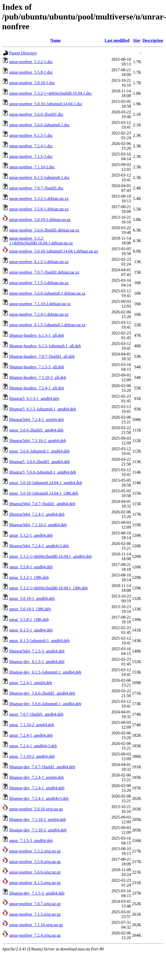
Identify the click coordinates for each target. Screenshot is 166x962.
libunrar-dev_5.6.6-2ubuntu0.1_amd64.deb (45, 704)
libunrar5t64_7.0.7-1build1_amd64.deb (42, 504)
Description (152, 40)
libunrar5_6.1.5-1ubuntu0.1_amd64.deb (42, 409)
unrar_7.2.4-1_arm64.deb (30, 682)
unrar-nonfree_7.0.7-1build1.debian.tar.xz (44, 272)
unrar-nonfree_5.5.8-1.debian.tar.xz (39, 209)
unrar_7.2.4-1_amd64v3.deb (33, 746)
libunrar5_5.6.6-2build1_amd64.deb (39, 461)
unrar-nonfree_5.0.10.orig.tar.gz (36, 809)
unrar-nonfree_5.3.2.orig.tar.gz (35, 851)
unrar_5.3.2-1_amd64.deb (31, 535)
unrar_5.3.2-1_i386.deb (29, 577)
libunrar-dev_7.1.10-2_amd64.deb (38, 830)
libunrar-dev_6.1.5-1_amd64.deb (37, 661)
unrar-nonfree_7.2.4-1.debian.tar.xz (39, 314)
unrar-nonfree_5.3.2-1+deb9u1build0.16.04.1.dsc (50, 93)
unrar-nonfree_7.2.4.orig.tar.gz (35, 935)
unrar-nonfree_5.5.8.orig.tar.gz (35, 861)
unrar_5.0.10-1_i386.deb (30, 609)
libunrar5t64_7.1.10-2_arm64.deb (37, 440)
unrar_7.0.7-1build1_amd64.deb (36, 714)
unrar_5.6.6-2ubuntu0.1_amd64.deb (39, 451)
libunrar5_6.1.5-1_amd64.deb (34, 398)
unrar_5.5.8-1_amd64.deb (31, 567)
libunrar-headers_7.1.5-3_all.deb (36, 367)
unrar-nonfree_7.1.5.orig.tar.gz (35, 914)
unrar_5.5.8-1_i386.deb (29, 619)
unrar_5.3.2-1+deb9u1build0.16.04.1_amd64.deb (50, 556)
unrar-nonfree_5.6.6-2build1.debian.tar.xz (44, 230)
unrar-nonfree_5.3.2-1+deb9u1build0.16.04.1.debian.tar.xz (41, 240)
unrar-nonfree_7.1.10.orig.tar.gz (36, 925)
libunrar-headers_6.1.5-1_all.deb (36, 335)
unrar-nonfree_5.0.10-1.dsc (32, 83)
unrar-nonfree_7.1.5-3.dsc (31, 156)
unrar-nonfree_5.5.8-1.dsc (31, 72)
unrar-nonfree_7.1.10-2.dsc (32, 167)
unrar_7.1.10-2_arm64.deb (31, 725)
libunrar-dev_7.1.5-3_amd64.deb (37, 893)
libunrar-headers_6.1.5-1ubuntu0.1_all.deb (45, 346)
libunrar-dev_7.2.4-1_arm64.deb (36, 777)
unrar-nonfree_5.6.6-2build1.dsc (36, 114)
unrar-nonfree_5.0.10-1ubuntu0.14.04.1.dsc (45, 104)
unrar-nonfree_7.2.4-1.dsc (31, 146)
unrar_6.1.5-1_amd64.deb (31, 630)
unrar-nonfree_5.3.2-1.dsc (31, 61)
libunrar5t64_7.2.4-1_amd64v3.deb (39, 546)
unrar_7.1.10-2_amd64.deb (32, 756)
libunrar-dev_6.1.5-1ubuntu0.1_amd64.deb (45, 672)
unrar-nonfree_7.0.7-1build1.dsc (36, 188)
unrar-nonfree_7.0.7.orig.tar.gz (35, 903)
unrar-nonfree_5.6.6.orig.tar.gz (35, 872)
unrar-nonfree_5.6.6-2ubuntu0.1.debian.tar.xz (47, 293)
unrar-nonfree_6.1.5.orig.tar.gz (35, 882)
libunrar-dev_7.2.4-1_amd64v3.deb (39, 798)
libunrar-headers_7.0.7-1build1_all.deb (42, 356)
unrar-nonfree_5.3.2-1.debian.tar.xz (39, 198)
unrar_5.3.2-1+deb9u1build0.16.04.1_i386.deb (48, 588)
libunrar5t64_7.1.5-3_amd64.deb (37, 651)
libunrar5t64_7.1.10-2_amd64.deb (38, 525)
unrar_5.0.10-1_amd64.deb (32, 598)
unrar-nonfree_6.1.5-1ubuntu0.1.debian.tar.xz (47, 325)
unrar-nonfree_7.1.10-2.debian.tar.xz (40, 304)
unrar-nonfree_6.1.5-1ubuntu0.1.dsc (39, 177)
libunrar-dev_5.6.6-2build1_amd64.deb (42, 693)
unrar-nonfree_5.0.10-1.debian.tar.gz (40, 219)
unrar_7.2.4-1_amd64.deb (31, 735)
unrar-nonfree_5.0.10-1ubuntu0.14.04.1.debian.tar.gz (53, 251)
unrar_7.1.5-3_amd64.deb (31, 840)
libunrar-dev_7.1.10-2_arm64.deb (37, 819)
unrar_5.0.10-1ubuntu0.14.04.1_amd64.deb (45, 482)
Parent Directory (23, 53)
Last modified (117, 40)
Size (136, 40)
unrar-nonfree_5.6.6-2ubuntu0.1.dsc (39, 125)
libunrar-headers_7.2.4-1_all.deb (36, 388)
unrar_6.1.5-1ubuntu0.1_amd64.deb (39, 640)
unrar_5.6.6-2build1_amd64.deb (36, 430)
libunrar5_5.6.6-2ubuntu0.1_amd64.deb (42, 472)
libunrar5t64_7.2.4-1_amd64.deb (37, 514)
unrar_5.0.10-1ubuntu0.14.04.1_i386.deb (43, 493)
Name (55, 40)
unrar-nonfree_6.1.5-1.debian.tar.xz (39, 261)
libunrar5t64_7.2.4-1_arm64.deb (36, 419)
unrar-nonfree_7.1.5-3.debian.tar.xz (39, 282)
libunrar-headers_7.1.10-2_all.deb (37, 377)
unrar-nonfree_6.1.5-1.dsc (31, 135)
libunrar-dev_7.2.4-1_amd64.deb (37, 788)
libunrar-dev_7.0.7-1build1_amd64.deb (42, 767)
